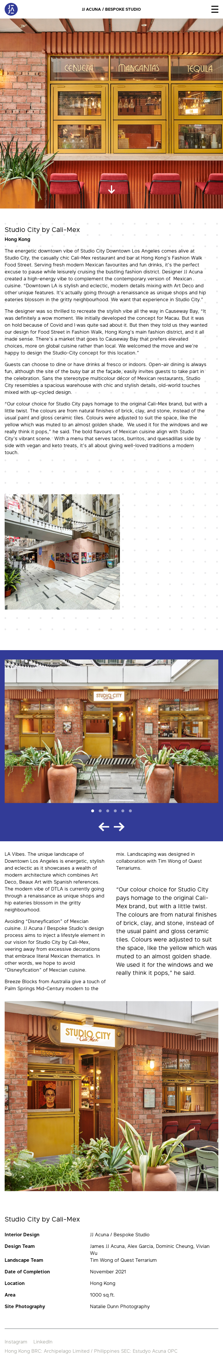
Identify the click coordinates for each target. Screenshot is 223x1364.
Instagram (16, 1342)
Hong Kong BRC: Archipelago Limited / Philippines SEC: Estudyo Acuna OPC (91, 1351)
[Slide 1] (92, 810)
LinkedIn (43, 1342)
